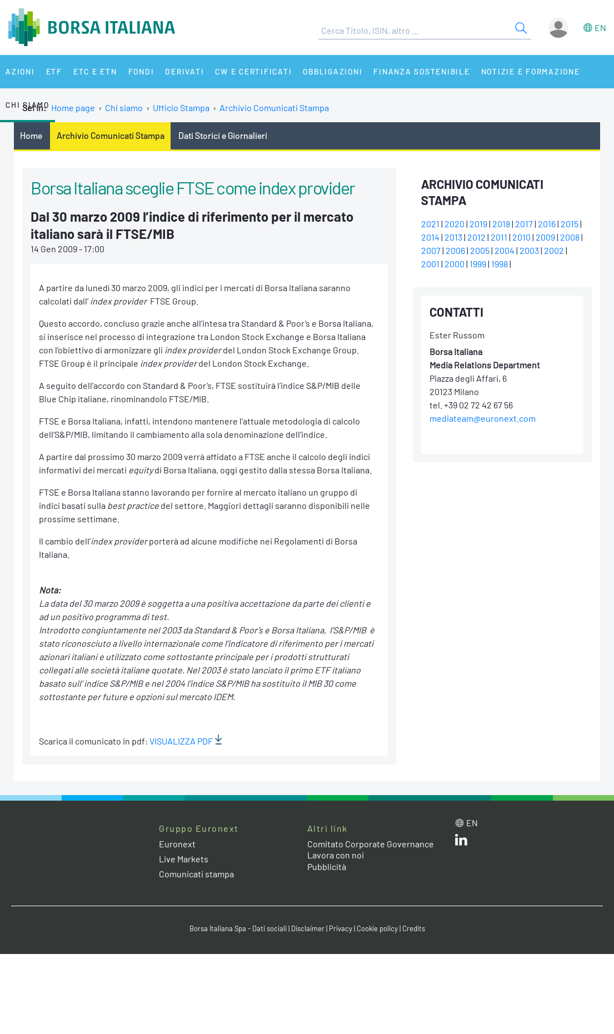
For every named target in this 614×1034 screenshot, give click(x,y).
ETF (54, 71)
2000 (455, 263)
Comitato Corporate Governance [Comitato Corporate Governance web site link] (370, 843)
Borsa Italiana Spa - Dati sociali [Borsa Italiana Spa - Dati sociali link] (238, 928)
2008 (570, 237)
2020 (455, 223)
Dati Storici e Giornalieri (222, 135)
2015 (569, 223)
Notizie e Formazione (530, 71)
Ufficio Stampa (181, 107)
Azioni (20, 71)
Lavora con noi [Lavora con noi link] (335, 855)
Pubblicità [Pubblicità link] (326, 866)
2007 (431, 250)
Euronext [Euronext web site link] (177, 843)
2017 (524, 223)
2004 (505, 250)
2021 (430, 223)
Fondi (141, 71)
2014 (430, 237)
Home (31, 135)
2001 (430, 263)
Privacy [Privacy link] (340, 928)
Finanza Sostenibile (421, 71)
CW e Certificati (253, 71)
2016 (547, 223)
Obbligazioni (332, 71)
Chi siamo (27, 104)
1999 (478, 263)
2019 (478, 223)
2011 (499, 237)
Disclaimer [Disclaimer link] (308, 928)
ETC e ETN (95, 71)
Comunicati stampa (196, 873)
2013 (453, 237)
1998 (499, 263)
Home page (73, 107)
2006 (455, 250)
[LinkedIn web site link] (461, 842)
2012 (476, 237)
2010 (521, 237)
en (600, 27)
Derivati (184, 71)
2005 (480, 250)
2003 (529, 250)
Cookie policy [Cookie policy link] (377, 928)
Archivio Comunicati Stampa (274, 107)
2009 (545, 237)
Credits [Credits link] (413, 928)
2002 (554, 250)
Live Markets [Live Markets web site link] (183, 858)
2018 (501, 223)
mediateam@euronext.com (483, 418)
